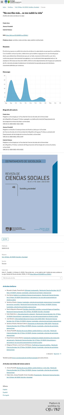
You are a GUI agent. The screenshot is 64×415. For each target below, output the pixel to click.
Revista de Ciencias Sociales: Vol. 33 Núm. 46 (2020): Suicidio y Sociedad (28, 311)
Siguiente (56, 354)
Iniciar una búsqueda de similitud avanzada (24, 358)
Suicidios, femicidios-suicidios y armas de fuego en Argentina (41, 309)
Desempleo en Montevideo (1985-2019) (40, 323)
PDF (6, 239)
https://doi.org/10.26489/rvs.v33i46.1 (17, 35)
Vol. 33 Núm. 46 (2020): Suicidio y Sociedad (27, 7)
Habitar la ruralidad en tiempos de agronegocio (27, 295)
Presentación (38, 375)
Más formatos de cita (9, 278)
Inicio (4, 7)
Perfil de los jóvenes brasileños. (41, 345)
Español (5, 392)
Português (6, 395)
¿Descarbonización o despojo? (26, 314)
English (5, 389)
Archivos (10, 7)
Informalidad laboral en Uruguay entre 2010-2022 (30, 319)
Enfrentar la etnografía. (32, 290)
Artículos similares (9, 286)
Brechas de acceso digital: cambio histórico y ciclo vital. (33, 330)
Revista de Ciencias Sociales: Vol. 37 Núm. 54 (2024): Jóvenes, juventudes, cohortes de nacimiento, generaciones (32, 326)
